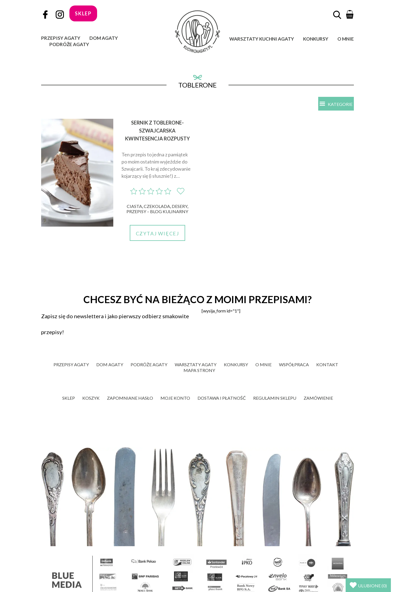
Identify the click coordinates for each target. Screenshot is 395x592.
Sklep (68, 398)
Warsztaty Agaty (195, 364)
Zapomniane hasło (130, 398)
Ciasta (134, 206)
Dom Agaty (103, 38)
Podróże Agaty (69, 44)
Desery (179, 206)
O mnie (345, 39)
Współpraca (294, 364)
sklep (83, 13)
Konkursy (315, 39)
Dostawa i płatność (222, 398)
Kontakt (327, 364)
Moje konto (175, 398)
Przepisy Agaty (60, 38)
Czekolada (157, 206)
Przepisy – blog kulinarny (157, 211)
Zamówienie (318, 398)
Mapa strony (199, 370)
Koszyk (91, 398)
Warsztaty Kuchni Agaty (261, 39)
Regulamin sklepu (274, 398)
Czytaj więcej (157, 233)
